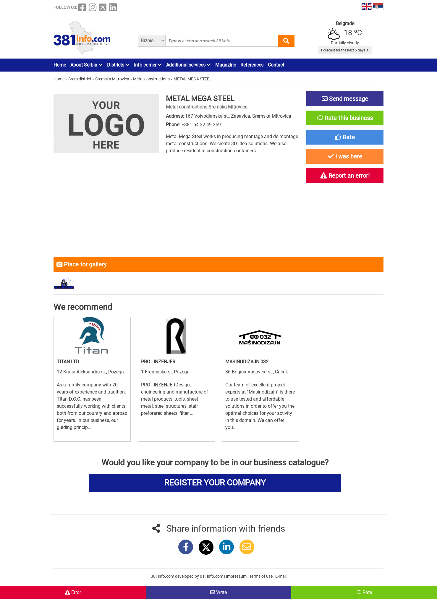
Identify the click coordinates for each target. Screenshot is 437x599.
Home (60, 65)
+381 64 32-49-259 (201, 124)
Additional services (188, 65)
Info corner (148, 65)
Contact (276, 65)
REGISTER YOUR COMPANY (215, 483)
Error (73, 592)
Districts (118, 65)
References (251, 65)
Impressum (236, 576)
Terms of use (261, 576)
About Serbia (86, 65)
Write (218, 592)
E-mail (281, 576)
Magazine (225, 65)
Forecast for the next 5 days (345, 50)
